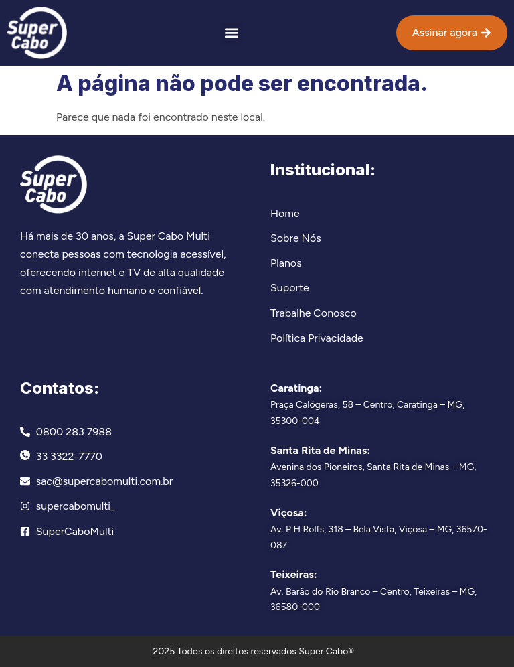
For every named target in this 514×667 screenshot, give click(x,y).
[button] (231, 33)
